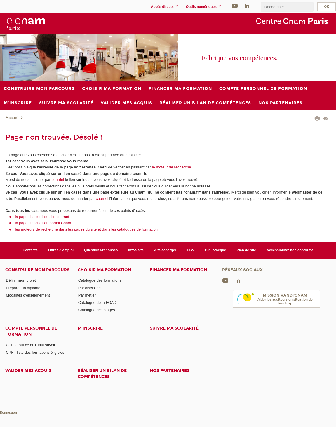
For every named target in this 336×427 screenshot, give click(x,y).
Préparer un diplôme (23, 288)
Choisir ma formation (104, 269)
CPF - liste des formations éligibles (35, 352)
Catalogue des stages (96, 310)
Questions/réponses (101, 250)
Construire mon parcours (37, 269)
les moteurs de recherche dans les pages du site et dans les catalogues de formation (86, 229)
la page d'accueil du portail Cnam (43, 223)
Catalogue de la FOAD (97, 302)
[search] (287, 7)
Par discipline (89, 288)
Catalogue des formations (99, 280)
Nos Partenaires (169, 370)
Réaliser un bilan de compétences (102, 373)
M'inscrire (90, 328)
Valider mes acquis (28, 370)
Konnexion (8, 412)
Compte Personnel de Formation (31, 331)
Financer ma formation (178, 269)
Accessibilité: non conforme (290, 250)
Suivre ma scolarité (174, 328)
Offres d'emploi (61, 250)
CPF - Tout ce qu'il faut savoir (30, 345)
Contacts (29, 250)
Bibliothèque (215, 250)
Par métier (87, 295)
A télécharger (165, 250)
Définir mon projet (21, 280)
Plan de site (246, 250)
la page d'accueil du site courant (42, 217)
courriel (58, 179)
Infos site (136, 250)
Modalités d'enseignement (28, 295)
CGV (190, 250)
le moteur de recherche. (171, 167)
